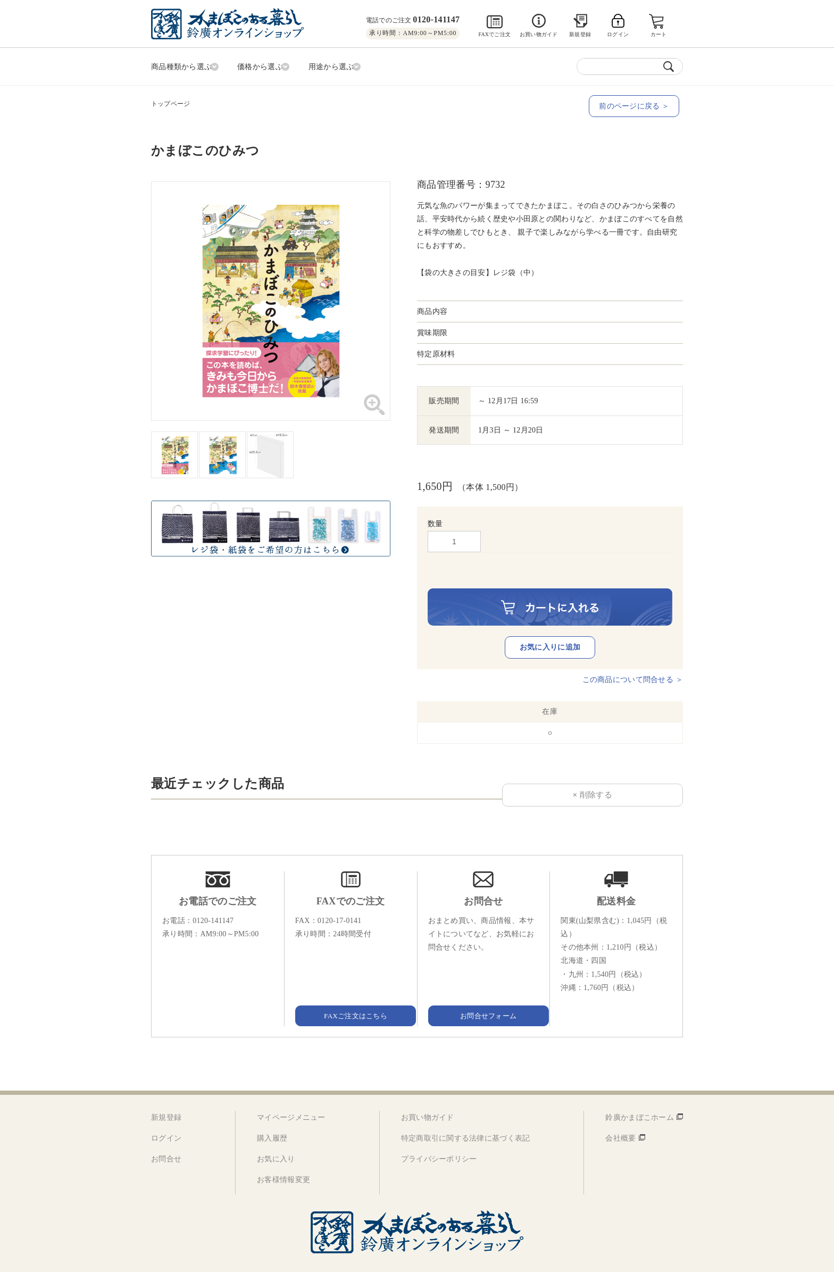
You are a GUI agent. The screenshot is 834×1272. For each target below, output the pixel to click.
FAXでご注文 (494, 34)
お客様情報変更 (283, 1158)
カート (659, 34)
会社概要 (620, 1116)
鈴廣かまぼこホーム (639, 1095)
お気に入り (276, 1137)
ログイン (166, 1116)
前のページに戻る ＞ (638, 104)
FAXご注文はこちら (350, 993)
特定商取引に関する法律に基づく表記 (465, 1116)
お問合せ (166, 1137)
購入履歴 (272, 1116)
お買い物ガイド (538, 34)
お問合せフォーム (483, 993)
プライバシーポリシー (439, 1137)
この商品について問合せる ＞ (632, 657)
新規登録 (580, 34)
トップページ (170, 101)
